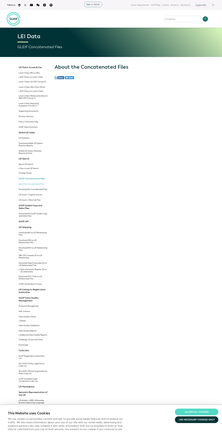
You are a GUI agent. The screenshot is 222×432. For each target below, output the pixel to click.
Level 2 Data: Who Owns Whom (32, 87)
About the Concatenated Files (31, 184)
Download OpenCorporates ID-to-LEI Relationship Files (33, 264)
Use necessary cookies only (197, 396)
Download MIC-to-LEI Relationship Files (33, 249)
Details (23, 321)
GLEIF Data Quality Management (28, 299)
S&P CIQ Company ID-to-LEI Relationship (30, 256)
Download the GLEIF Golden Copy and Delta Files (33, 215)
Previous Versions (26, 116)
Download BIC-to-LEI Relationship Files (33, 234)
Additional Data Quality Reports (33, 335)
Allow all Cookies (197, 388)
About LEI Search (26, 164)
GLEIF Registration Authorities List (31, 357)
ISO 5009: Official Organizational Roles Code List (33, 372)
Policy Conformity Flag (28, 122)
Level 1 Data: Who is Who (29, 73)
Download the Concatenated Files (33, 189)
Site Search (185, 5)
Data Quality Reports (28, 331)
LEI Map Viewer (25, 173)
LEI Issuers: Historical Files (30, 200)
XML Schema (24, 311)
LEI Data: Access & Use (30, 67)
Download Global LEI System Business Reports (31, 144)
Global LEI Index (27, 132)
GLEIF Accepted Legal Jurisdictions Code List (28, 380)
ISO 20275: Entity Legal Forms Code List (31, 365)
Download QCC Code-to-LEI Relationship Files (30, 277)
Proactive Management (29, 306)
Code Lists (24, 350)
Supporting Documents (28, 111)
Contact (165, 5)
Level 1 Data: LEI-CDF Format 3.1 (32, 82)
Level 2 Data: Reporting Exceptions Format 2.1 (29, 104)
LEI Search (24, 158)
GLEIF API (24, 221)
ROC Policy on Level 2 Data (31, 91)
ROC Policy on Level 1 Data (31, 77)
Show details (15, 426)
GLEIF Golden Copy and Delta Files (30, 207)
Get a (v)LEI (93, 4)
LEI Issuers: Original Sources (30, 195)
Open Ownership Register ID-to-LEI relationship (33, 270)
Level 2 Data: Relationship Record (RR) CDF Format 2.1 (33, 97)
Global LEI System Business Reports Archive (30, 152)
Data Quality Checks (27, 317)
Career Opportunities (140, 5)
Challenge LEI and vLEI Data (31, 340)
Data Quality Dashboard (29, 325)
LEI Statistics (24, 138)
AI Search (175, 5)
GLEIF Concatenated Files (32, 178)
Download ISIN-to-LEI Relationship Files (28, 241)
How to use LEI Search (29, 168)
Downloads (23, 345)
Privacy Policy (66, 414)
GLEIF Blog (155, 5)
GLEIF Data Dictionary (28, 127)
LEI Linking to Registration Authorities (32, 291)
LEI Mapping (25, 227)
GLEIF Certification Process (30, 284)
